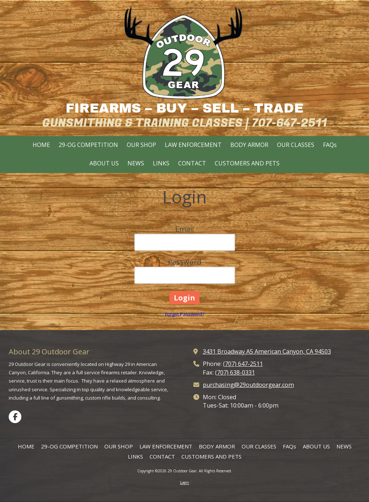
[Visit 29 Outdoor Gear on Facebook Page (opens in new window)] (15, 416)
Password (184, 262)
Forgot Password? (184, 314)
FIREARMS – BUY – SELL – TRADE (184, 108)
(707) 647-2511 (243, 364)
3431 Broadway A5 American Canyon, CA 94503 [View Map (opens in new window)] (267, 351)
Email (184, 229)
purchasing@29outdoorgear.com (248, 385)
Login (184, 482)
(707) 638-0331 (235, 372)
